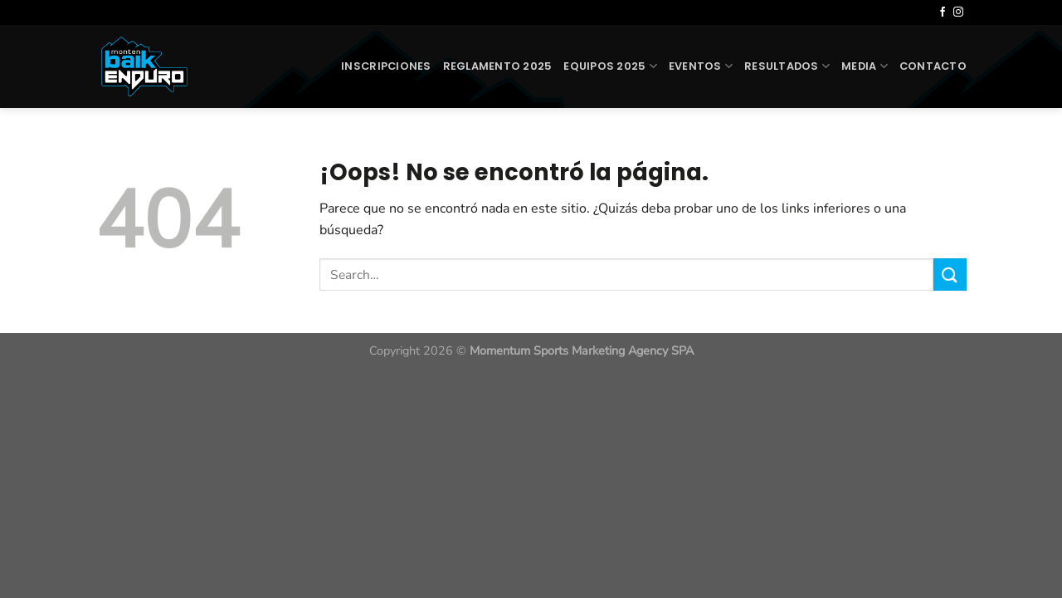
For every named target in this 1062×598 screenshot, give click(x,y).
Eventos (701, 66)
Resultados (787, 66)
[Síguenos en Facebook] (943, 12)
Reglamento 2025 (498, 66)
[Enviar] (950, 274)
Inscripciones (386, 66)
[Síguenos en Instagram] (958, 12)
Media (864, 66)
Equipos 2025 (610, 66)
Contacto (933, 66)
